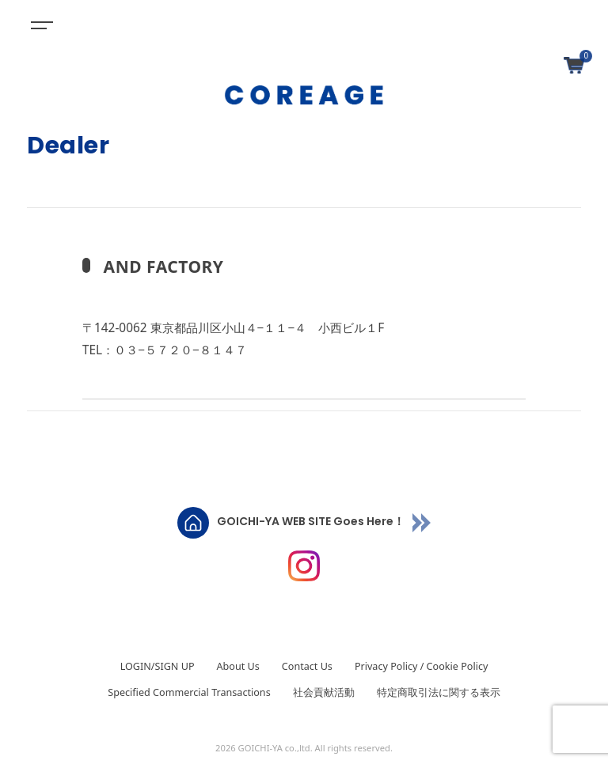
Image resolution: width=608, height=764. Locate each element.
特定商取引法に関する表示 (438, 692)
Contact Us (307, 666)
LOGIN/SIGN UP (157, 666)
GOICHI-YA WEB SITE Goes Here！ (311, 522)
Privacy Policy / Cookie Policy (421, 666)
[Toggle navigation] (39, 23)
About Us (238, 666)
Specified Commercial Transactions (189, 692)
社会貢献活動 (324, 692)
